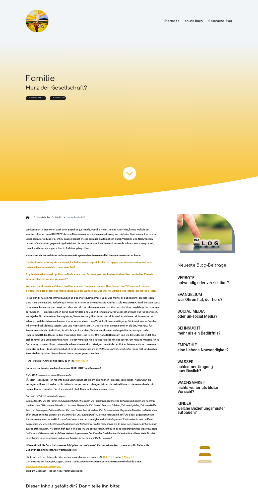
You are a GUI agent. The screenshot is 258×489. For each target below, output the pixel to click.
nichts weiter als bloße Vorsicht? (197, 392)
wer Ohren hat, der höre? (199, 302)
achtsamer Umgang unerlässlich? (195, 371)
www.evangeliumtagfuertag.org (43, 469)
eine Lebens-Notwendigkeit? (203, 352)
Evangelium (189, 297)
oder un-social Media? (197, 319)
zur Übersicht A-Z (46, 99)
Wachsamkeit (191, 385)
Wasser (185, 364)
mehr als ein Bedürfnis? (198, 336)
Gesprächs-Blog (220, 21)
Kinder (184, 406)
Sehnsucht (189, 331)
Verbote (186, 280)
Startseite (171, 21)
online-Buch (194, 21)
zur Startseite (84, 99)
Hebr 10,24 (109, 459)
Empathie (187, 347)
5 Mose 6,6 (128, 459)
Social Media (191, 314)
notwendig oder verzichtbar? (203, 285)
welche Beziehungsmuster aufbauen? (201, 413)
